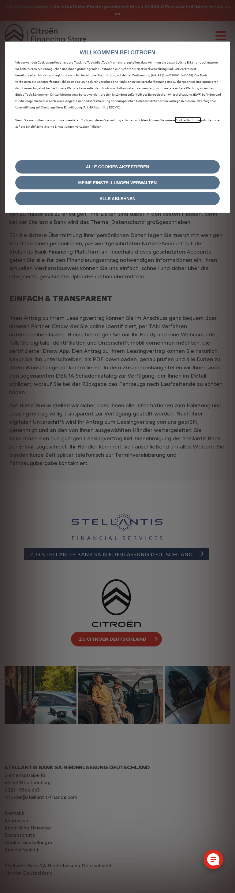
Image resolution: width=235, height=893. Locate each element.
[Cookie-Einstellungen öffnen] (213, 859)
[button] (117, 182)
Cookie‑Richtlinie (188, 120)
